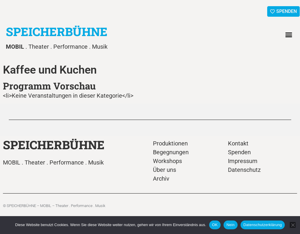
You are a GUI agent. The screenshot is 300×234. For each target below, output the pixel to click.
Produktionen (170, 143)
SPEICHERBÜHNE (57, 31)
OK (215, 225)
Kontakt (238, 143)
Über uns (164, 169)
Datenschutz (244, 169)
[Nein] (293, 225)
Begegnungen (171, 152)
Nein (230, 225)
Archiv (161, 178)
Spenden (239, 152)
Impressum (243, 161)
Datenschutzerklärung (262, 225)
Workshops (167, 161)
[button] (288, 34)
